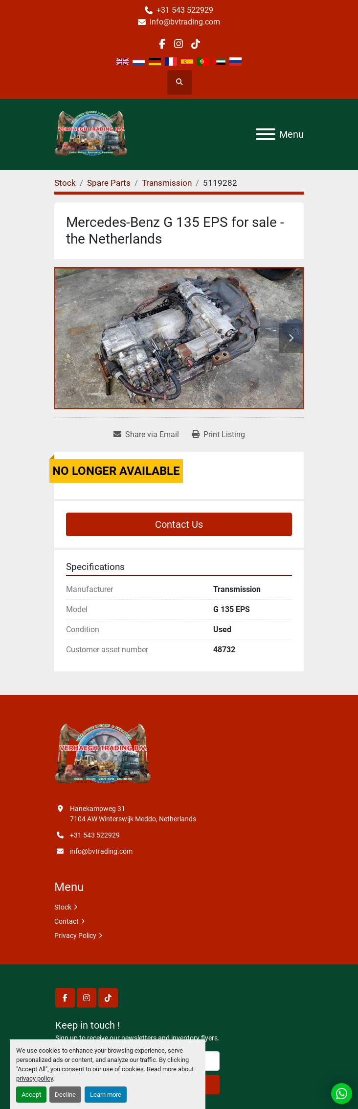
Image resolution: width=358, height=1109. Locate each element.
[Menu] (265, 134)
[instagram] (179, 44)
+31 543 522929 (185, 10)
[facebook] (162, 44)
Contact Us (179, 524)
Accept (31, 1094)
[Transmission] (167, 183)
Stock (62, 907)
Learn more (105, 1094)
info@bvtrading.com (185, 21)
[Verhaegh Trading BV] (102, 755)
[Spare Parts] (109, 183)
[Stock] (65, 183)
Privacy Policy (75, 935)
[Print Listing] (218, 434)
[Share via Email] (146, 434)
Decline (65, 1094)
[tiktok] (195, 44)
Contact (66, 921)
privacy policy (34, 1078)
